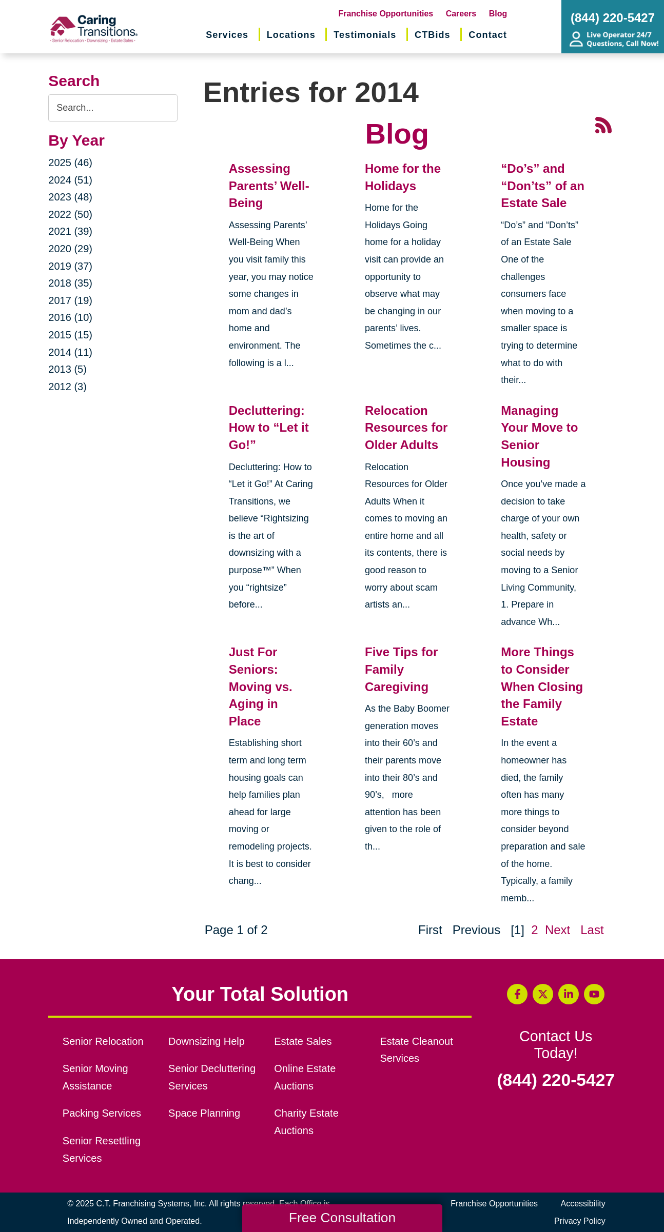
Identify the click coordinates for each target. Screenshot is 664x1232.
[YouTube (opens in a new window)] (594, 994)
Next (557, 930)
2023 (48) (70, 197)
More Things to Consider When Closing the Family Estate (542, 686)
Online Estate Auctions (305, 1077)
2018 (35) (70, 283)
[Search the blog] (112, 108)
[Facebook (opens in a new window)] (517, 994)
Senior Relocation (103, 1041)
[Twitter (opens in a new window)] (543, 994)
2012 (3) (67, 386)
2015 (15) (70, 334)
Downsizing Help (206, 1041)
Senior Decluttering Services (212, 1077)
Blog (498, 13)
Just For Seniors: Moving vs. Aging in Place (260, 686)
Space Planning (204, 1113)
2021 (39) (70, 231)
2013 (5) (67, 369)
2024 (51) (70, 180)
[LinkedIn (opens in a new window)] (568, 994)
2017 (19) (70, 300)
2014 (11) (70, 352)
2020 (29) (70, 248)
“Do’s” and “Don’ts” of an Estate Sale (542, 185)
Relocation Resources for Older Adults (406, 427)
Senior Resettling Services (102, 1149)
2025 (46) (70, 162)
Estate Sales (302, 1041)
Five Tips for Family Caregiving (401, 669)
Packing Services (102, 1113)
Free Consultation (342, 1217)
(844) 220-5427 (556, 1080)
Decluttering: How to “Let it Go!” (269, 427)
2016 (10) (70, 317)
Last (591, 930)
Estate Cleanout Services (416, 1050)
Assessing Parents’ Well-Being (269, 185)
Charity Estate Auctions (306, 1121)
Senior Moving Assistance (95, 1077)
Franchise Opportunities (385, 13)
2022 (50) (70, 214)
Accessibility (583, 1203)
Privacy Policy (580, 1221)
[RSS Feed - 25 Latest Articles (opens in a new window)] (603, 124)
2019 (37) (70, 266)
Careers (461, 13)
